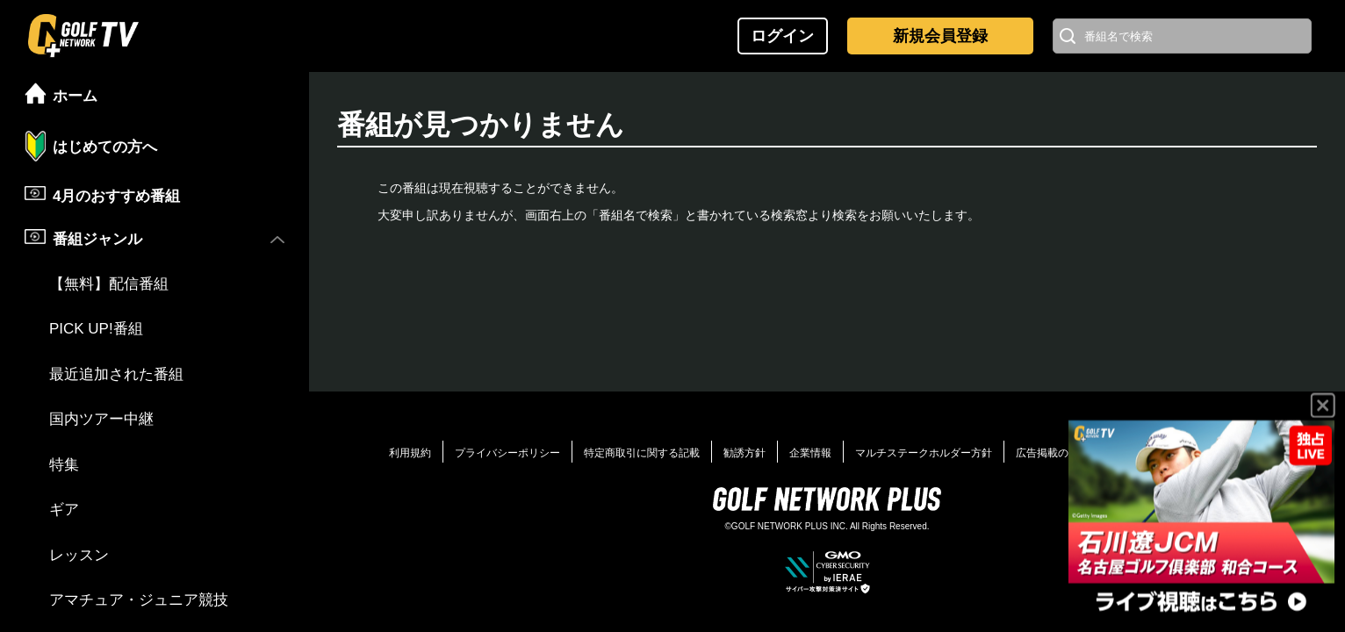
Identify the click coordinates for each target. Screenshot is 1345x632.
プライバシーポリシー (507, 453)
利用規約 (410, 453)
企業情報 (810, 453)
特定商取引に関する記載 (642, 453)
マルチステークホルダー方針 (923, 453)
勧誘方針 (744, 453)
